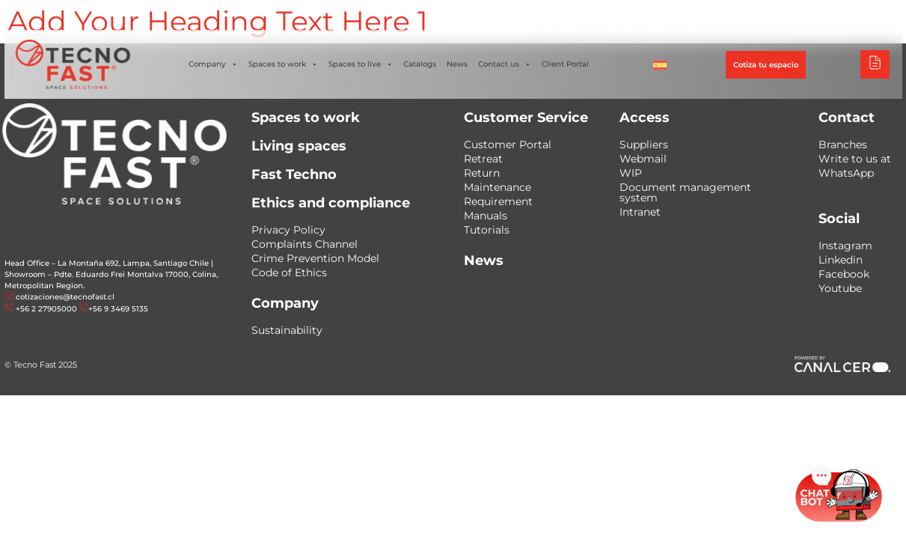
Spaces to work (283, 64)
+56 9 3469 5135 (118, 309)
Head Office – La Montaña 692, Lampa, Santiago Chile (106, 263)
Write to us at (854, 158)
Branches (842, 144)
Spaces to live (360, 64)
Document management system (685, 192)
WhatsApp (846, 173)
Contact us (504, 64)
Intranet (640, 212)
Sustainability (286, 330)
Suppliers (643, 144)
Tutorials (486, 230)
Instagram (845, 245)
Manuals (485, 215)
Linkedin (840, 260)
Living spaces (298, 146)
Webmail (643, 158)
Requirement (498, 201)
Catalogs (419, 64)
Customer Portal (507, 144)
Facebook (843, 274)
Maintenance (497, 187)
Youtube (840, 288)
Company (213, 64)
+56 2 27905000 (46, 309)
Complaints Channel (304, 244)
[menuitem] (660, 64)
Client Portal (565, 64)
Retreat (483, 158)
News (457, 64)
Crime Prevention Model (315, 258)
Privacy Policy (288, 230)
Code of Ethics (289, 272)
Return (482, 173)
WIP (630, 173)
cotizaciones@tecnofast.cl (65, 297)
